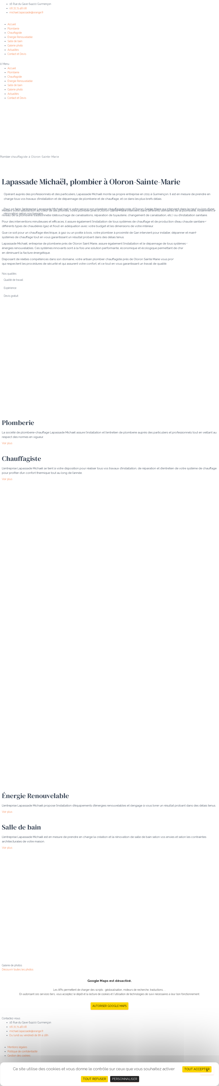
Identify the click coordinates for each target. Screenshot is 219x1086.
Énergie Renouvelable (20, 37)
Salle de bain (15, 41)
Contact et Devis (17, 53)
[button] (109, 64)
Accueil (12, 24)
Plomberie (13, 28)
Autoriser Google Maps (109, 1005)
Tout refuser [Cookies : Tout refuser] (94, 1079)
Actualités (13, 49)
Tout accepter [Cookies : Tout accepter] (197, 1069)
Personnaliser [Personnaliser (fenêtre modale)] (124, 1079)
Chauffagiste (15, 32)
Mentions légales (17, 1047)
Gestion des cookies (19, 1055)
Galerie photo (15, 45)
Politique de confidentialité (22, 1051)
